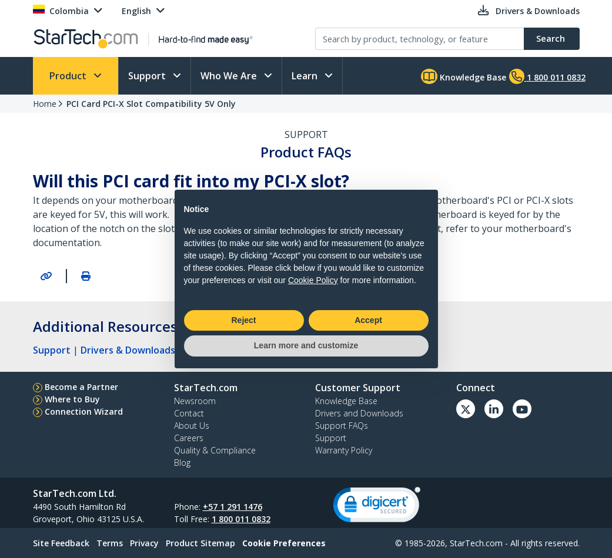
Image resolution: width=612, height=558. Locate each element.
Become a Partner (81, 386)
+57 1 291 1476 (232, 506)
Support (148, 75)
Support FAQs (341, 425)
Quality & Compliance (215, 450)
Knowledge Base (463, 76)
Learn (306, 75)
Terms (109, 543)
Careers (188, 437)
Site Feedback (61, 543)
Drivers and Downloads (359, 413)
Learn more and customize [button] (306, 345)
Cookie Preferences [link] (284, 543)
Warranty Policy (343, 450)
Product (69, 75)
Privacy (144, 543)
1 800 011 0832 (241, 519)
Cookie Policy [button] (313, 280)
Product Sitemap (200, 543)
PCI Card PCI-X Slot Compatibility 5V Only (151, 103)
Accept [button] (368, 320)
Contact (189, 413)
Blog (182, 462)
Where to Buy (72, 399)
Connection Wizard (84, 411)
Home (44, 103)
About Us (191, 425)
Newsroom (195, 400)
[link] (377, 507)
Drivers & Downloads (128, 350)
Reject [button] (243, 320)
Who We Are (229, 75)
